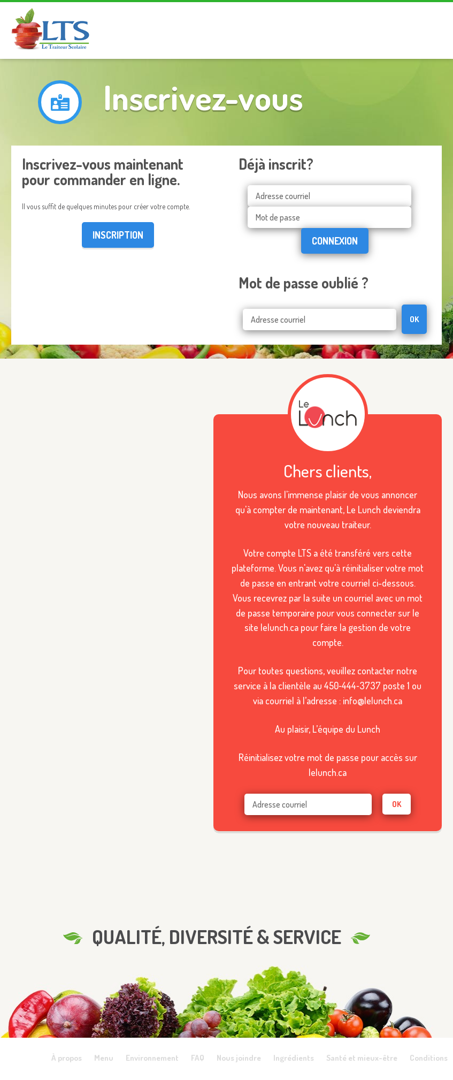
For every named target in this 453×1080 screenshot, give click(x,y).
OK (414, 319)
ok (396, 804)
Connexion (335, 241)
